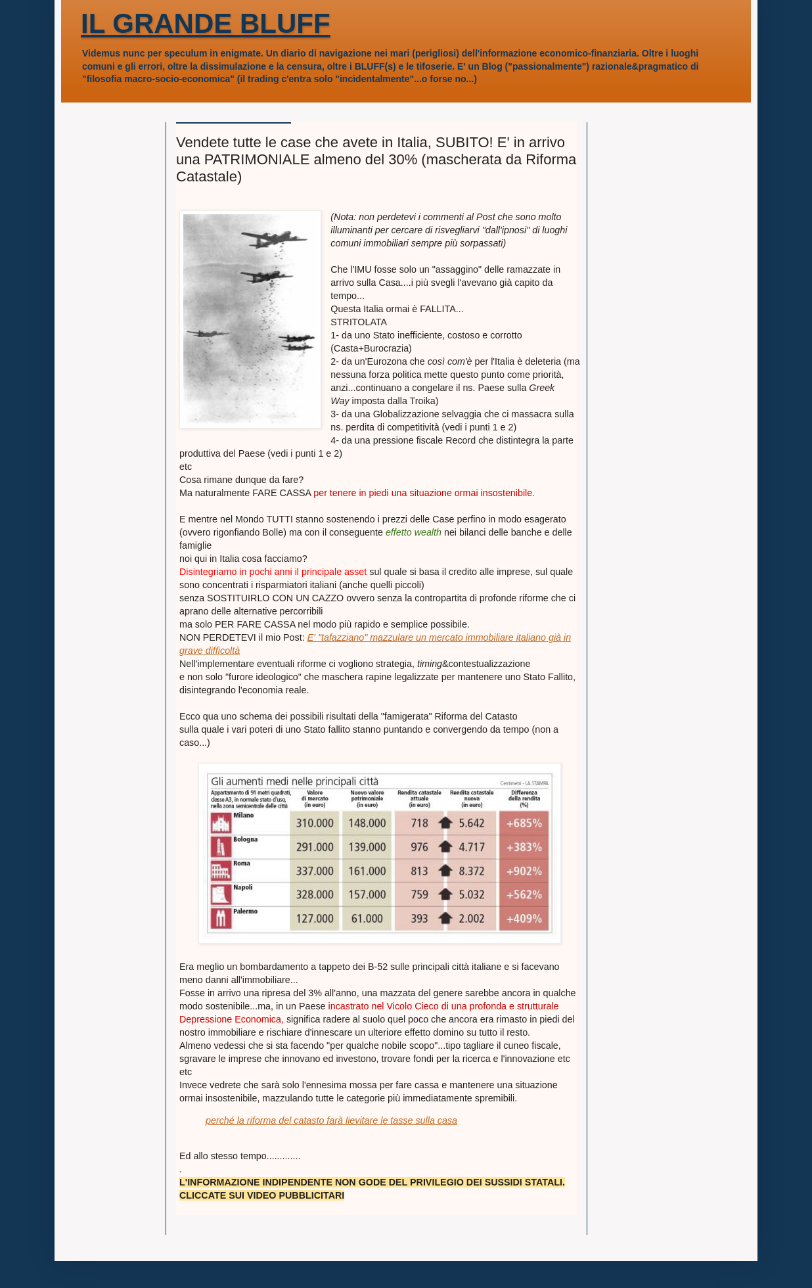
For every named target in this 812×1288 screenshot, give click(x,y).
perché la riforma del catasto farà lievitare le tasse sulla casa (331, 1120)
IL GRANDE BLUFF (205, 23)
